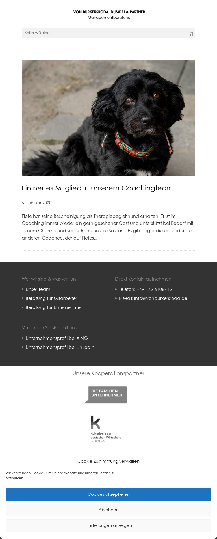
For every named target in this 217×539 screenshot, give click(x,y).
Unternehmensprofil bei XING (57, 338)
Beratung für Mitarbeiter (51, 298)
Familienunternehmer (105, 381)
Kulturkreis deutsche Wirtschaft (105, 415)
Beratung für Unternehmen (54, 307)
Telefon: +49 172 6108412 (145, 289)
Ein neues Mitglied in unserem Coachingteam (97, 188)
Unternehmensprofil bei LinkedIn (60, 347)
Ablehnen (109, 510)
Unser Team (38, 289)
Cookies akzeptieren (109, 494)
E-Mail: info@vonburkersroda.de (153, 298)
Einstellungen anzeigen (108, 525)
